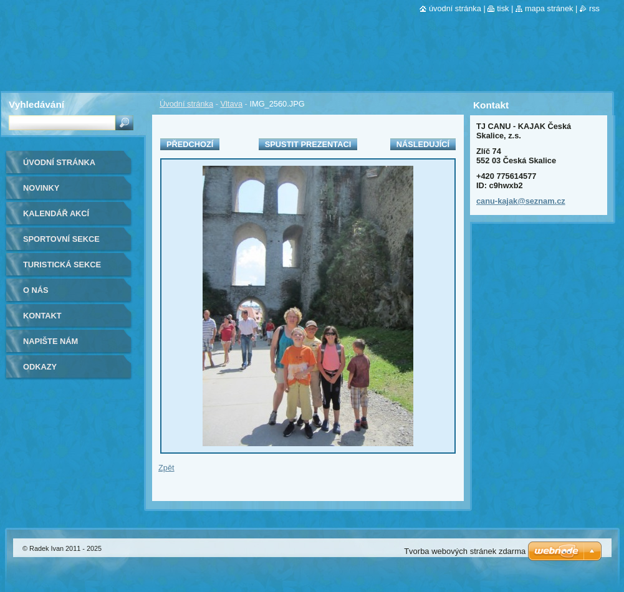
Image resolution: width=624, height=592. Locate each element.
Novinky (41, 188)
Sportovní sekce (61, 239)
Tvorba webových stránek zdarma (465, 551)
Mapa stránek (549, 8)
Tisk (503, 8)
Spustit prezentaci (308, 144)
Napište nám (50, 341)
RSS (594, 8)
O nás (36, 290)
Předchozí (189, 144)
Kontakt (42, 315)
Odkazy (40, 366)
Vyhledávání (36, 104)
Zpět (166, 467)
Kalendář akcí (56, 213)
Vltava (231, 103)
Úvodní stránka (186, 103)
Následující (422, 144)
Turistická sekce (62, 264)
